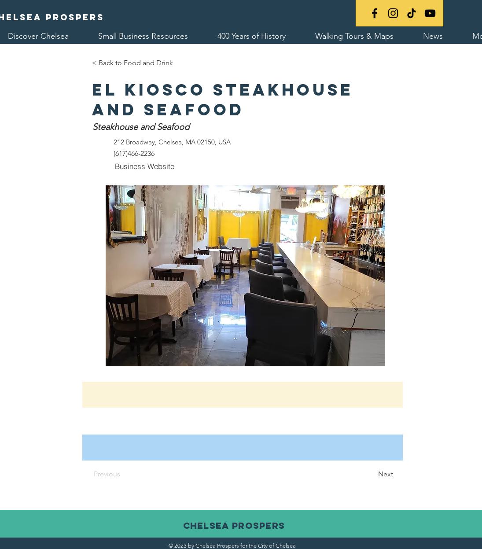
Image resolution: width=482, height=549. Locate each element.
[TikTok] (411, 13)
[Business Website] (145, 166)
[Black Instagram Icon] (393, 13)
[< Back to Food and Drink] (132, 63)
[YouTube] (430, 13)
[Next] (371, 474)
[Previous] (132, 474)
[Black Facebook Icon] (374, 13)
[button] (245, 275)
